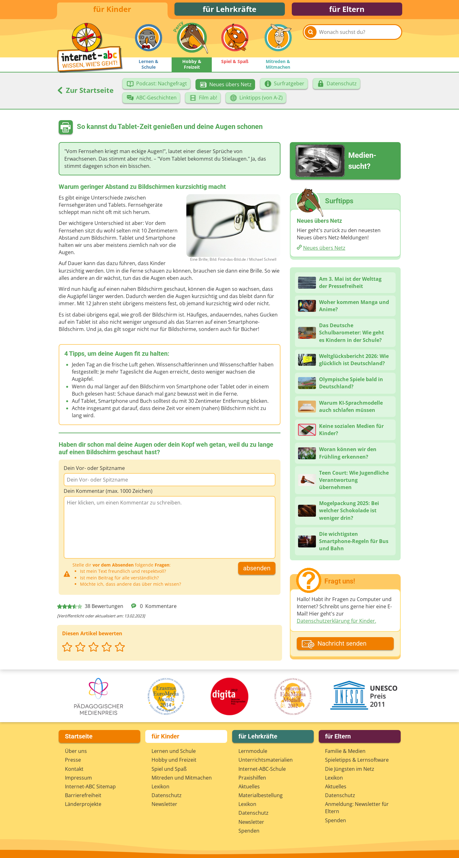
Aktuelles (249, 786)
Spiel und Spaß (169, 768)
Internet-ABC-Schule (262, 768)
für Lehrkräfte (229, 10)
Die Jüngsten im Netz (349, 768)
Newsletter (164, 804)
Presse (73, 759)
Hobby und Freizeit (174, 759)
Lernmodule (252, 751)
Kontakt (74, 768)
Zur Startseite (85, 92)
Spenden (248, 830)
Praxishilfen (252, 777)
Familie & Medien (345, 751)
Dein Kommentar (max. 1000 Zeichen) (108, 493)
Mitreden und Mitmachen (182, 777)
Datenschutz (167, 795)
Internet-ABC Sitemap (90, 786)
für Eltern (347, 10)
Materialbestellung (260, 795)
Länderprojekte (83, 804)
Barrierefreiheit (83, 795)
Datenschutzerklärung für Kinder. (336, 623)
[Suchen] (311, 41)
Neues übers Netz (324, 250)
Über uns (76, 751)
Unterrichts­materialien (265, 759)
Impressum (78, 777)
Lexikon (160, 786)
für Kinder (112, 10)
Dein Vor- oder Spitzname (94, 470)
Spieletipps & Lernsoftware (357, 759)
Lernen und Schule (174, 751)
